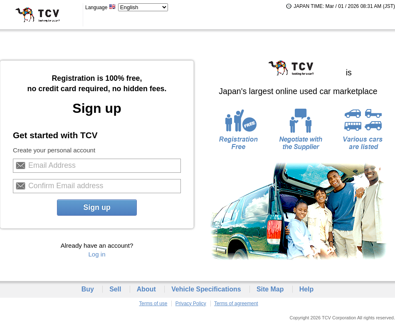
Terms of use (153, 303)
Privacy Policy (190, 303)
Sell (115, 289)
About (146, 289)
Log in (96, 254)
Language (100, 7)
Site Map (270, 289)
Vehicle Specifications (206, 289)
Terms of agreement (236, 303)
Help (306, 289)
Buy (87, 289)
